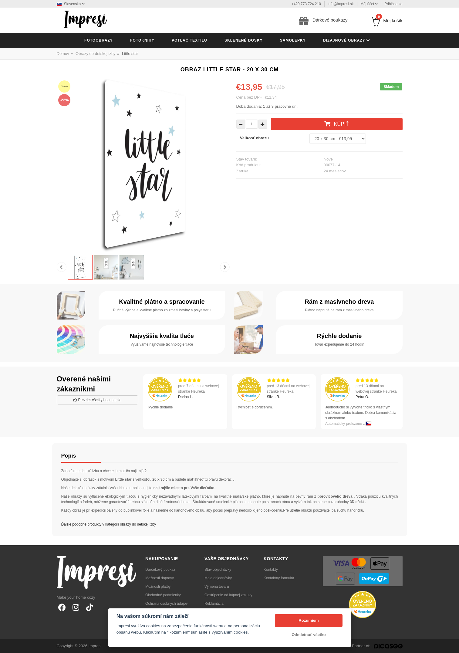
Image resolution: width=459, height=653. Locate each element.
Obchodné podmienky (163, 595)
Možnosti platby (157, 586)
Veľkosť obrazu (254, 138)
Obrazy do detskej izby (96, 53)
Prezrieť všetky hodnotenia (97, 400)
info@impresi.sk (341, 4)
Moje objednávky (218, 578)
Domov (63, 53)
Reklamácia (214, 603)
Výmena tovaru (216, 586)
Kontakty (271, 569)
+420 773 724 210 (306, 4)
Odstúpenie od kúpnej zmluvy (228, 595)
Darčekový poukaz (160, 569)
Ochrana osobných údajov (166, 603)
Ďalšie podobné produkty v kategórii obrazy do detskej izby (108, 524)
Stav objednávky (217, 569)
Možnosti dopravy (159, 578)
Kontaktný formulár (279, 578)
